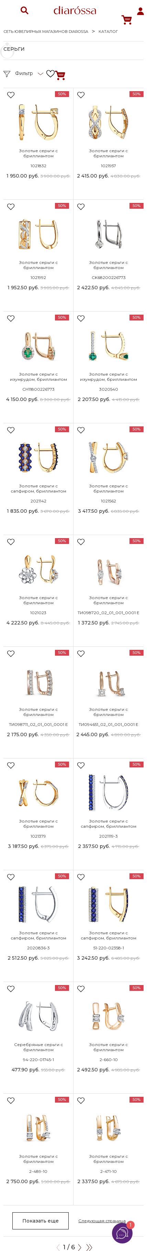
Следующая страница (102, 1220)
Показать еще (40, 1221)
